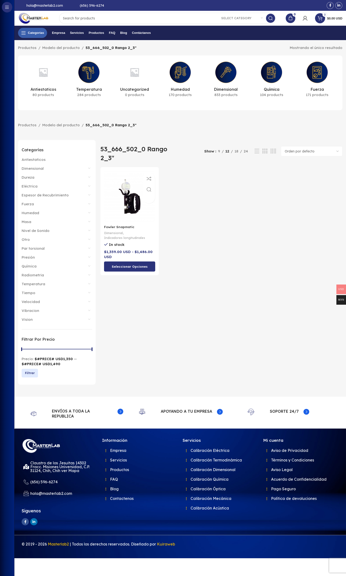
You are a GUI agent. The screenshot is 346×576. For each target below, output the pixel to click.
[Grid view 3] (264, 160)
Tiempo (28, 302)
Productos (27, 57)
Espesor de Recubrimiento (45, 204)
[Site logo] (42, 22)
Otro (26, 248)
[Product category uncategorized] (134, 89)
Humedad (30, 222)
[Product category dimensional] (225, 89)
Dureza (28, 186)
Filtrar (30, 382)
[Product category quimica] (271, 89)
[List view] (256, 160)
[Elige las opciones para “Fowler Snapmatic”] (129, 274)
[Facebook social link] (330, 5)
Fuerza (28, 213)
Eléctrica (29, 195)
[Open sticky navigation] (32, 42)
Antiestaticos (34, 168)
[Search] (176, 22)
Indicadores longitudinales (125, 245)
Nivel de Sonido (35, 239)
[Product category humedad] (180, 89)
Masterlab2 (58, 561)
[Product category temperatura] (88, 89)
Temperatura (33, 293)
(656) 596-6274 (92, 5)
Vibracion (30, 319)
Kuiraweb (166, 561)
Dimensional (33, 177)
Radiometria (33, 284)
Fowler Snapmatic (120, 234)
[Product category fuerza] (317, 89)
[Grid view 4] (273, 160)
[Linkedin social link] (338, 5)
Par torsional (33, 257)
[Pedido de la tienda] (311, 160)
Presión (28, 266)
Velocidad (31, 311)
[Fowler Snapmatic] (129, 205)
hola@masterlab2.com (44, 5)
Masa (26, 231)
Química (29, 275)
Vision (27, 328)
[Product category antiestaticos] (43, 89)
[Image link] (46, 462)
